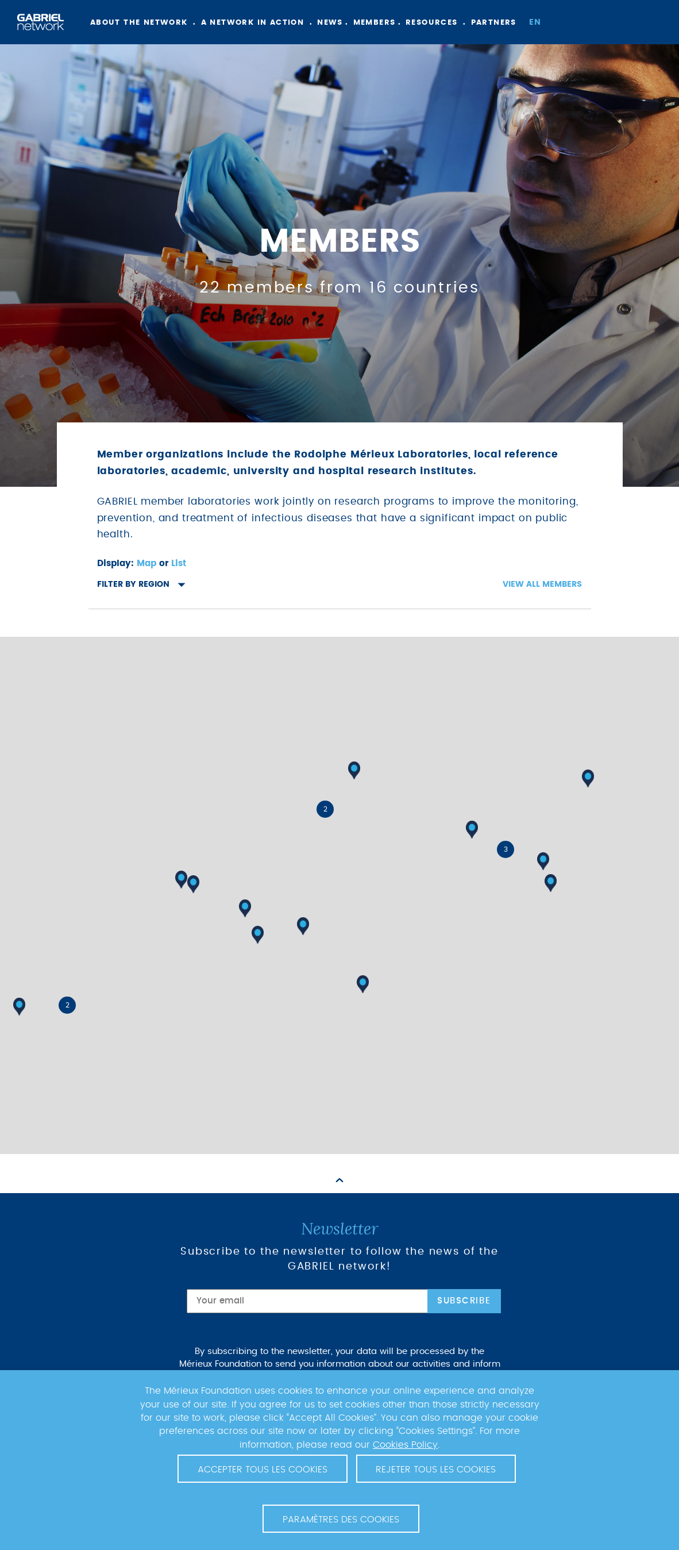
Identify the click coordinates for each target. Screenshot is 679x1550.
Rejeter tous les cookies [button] (436, 1469)
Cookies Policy (405, 1444)
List (178, 563)
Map (146, 563)
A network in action (252, 22)
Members (374, 22)
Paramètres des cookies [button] (341, 1519)
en (535, 22)
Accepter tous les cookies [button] (262, 1469)
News (330, 22)
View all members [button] (542, 584)
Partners (493, 22)
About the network (139, 22)
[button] (363, 984)
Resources (432, 22)
